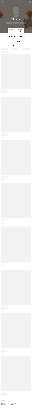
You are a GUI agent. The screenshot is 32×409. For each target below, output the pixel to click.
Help (12, 405)
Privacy (12, 404)
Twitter (2, 403)
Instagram (3, 404)
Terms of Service (14, 403)
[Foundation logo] (2, 1)
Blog (2, 405)
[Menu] (12, 41)
